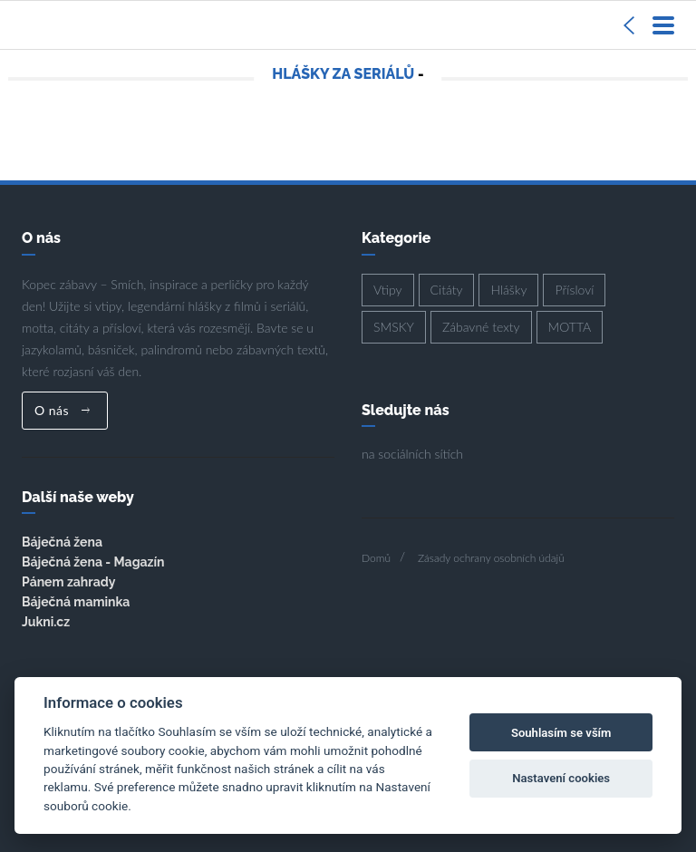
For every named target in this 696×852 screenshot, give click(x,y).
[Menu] (663, 25)
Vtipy (387, 289)
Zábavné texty (481, 326)
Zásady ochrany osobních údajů (491, 558)
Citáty (446, 289)
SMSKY (393, 326)
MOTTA (570, 326)
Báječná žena (62, 542)
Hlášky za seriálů (343, 73)
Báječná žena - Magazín (93, 562)
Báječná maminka (76, 602)
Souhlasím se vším (561, 733)
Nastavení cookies (561, 778)
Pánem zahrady (68, 582)
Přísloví (574, 289)
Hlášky (508, 289)
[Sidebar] (629, 25)
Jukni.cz (46, 622)
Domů (376, 558)
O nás (62, 410)
